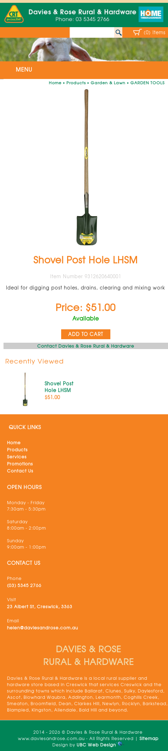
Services (17, 456)
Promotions (20, 463)
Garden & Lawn (108, 82)
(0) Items (155, 32)
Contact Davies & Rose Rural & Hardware (85, 346)
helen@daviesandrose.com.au (42, 627)
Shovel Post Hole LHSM (59, 387)
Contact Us (20, 471)
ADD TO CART (85, 334)
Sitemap (149, 738)
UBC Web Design (96, 744)
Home (55, 82)
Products (76, 82)
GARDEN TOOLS (147, 82)
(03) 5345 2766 (24, 585)
